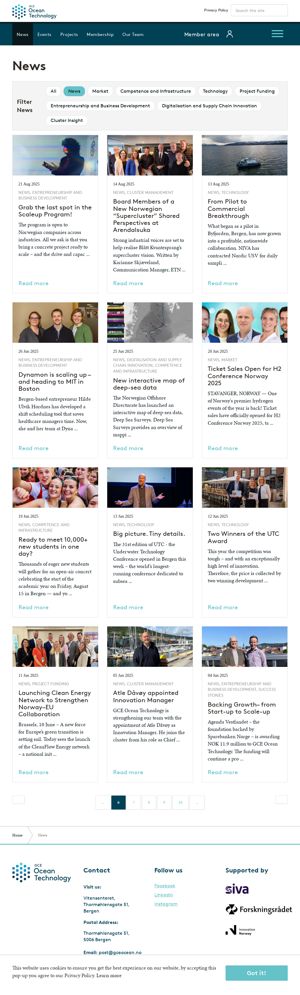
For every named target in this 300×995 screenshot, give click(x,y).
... (103, 802)
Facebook (164, 886)
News (23, 34)
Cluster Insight (67, 120)
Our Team (133, 34)
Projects (69, 34)
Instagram (166, 904)
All (53, 91)
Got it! (256, 973)
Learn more (109, 975)
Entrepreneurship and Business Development (100, 106)
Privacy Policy (216, 10)
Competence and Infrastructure (155, 91)
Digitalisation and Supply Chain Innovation (209, 106)
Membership (100, 34)
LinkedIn (163, 895)
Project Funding (257, 91)
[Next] (281, 800)
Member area (201, 34)
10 (180, 802)
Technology (215, 91)
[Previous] (18, 800)
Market (100, 91)
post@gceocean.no (120, 952)
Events (45, 34)
